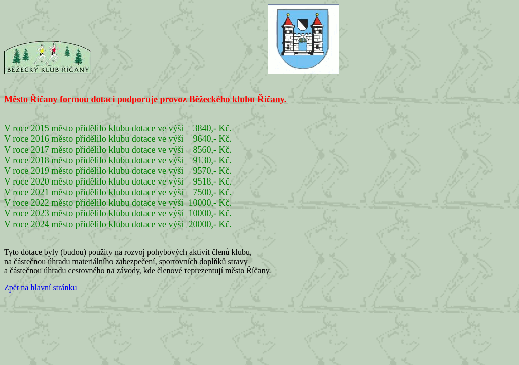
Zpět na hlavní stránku (40, 287)
